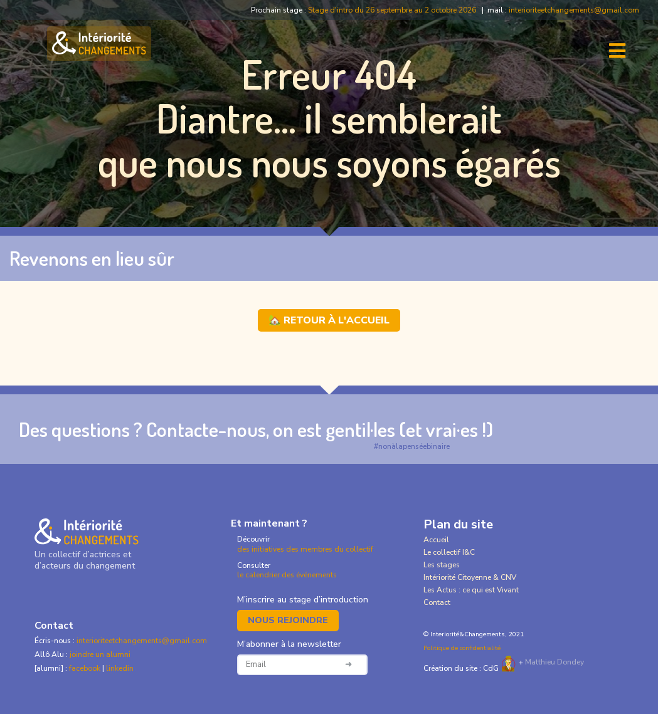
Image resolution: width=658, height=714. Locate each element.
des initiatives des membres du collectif (305, 549)
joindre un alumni (100, 654)
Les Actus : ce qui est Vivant (471, 590)
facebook (85, 668)
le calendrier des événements (287, 575)
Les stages (441, 565)
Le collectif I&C (449, 552)
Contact (436, 602)
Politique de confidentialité (462, 648)
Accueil (436, 540)
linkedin (120, 668)
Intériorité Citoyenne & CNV (469, 577)
